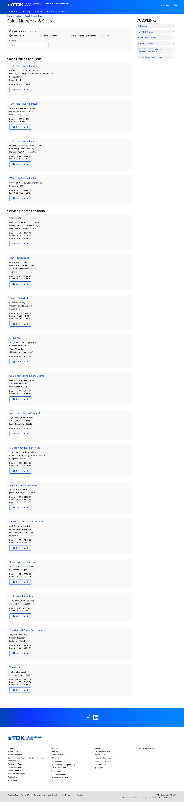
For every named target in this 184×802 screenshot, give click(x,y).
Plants (106, 35)
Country (12, 40)
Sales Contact (18, 35)
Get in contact (20, 89)
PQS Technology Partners (84, 35)
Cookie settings (68, 795)
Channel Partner (50, 35)
